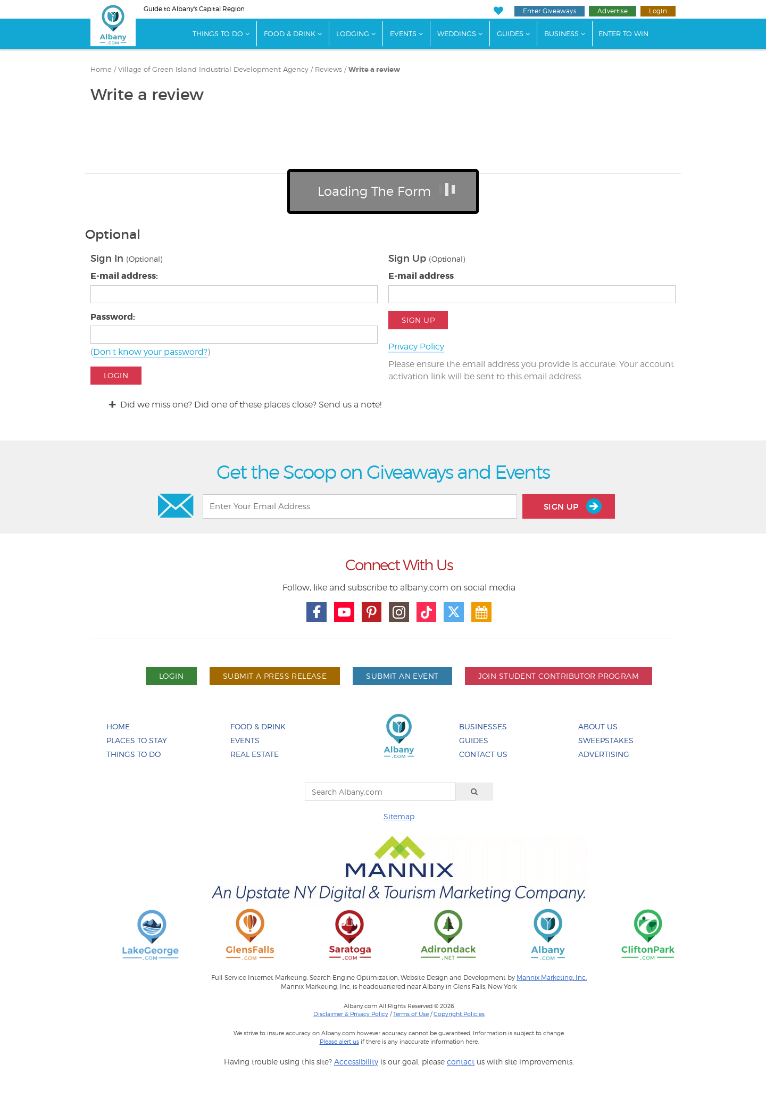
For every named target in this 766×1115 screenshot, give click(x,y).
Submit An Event (402, 675)
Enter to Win (623, 33)
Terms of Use (411, 1014)
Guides (510, 33)
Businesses (483, 726)
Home (101, 69)
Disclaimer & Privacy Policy (350, 1014)
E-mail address (421, 275)
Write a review (374, 69)
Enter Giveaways (549, 11)
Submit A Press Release (275, 675)
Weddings (456, 33)
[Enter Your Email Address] (360, 506)
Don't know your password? (150, 352)
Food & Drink (289, 33)
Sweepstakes (606, 740)
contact (460, 1061)
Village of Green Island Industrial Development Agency (213, 69)
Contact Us (483, 754)
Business (561, 33)
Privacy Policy (416, 347)
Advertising (603, 754)
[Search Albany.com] (380, 792)
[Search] (474, 792)
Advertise (612, 11)
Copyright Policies (459, 1014)
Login (658, 11)
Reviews (328, 69)
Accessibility (356, 1061)
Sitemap (399, 816)
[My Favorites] (498, 10)
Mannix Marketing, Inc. (552, 977)
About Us (598, 726)
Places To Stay (136, 740)
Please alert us (339, 1041)
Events (403, 33)
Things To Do (218, 33)
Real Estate (254, 754)
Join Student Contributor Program (558, 675)
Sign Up (418, 319)
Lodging (352, 33)
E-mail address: (124, 275)
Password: (112, 316)
